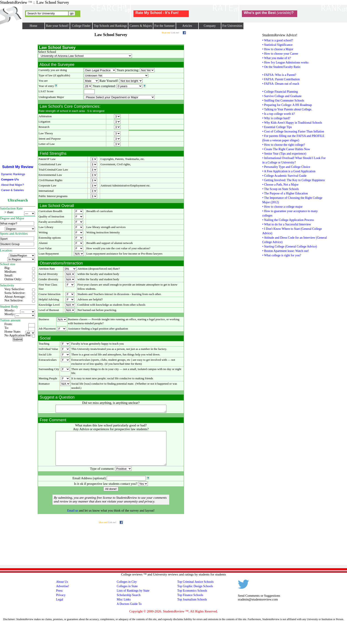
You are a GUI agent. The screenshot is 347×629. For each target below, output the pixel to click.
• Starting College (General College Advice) (289, 246)
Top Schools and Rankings (110, 25)
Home (33, 25)
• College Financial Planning (280, 91)
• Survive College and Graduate (282, 96)
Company (210, 25)
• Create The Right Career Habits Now (286, 149)
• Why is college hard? (276, 118)
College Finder (81, 25)
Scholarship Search (129, 603)
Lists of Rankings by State (133, 598)
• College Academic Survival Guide (284, 175)
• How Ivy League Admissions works (285, 62)
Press (59, 598)
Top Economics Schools (192, 598)
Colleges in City (127, 589)
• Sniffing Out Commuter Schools (283, 100)
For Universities (232, 25)
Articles (187, 25)
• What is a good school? (277, 40)
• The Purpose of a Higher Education (285, 193)
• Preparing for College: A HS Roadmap (287, 105)
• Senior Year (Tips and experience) (284, 153)
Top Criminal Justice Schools (195, 589)
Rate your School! (57, 25)
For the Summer (164, 25)
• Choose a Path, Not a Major (280, 184)
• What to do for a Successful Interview (286, 224)
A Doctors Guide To (129, 612)
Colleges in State (127, 594)
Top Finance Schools (190, 603)
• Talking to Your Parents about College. (287, 109)
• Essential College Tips (277, 127)
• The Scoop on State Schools (280, 189)
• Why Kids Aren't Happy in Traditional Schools (292, 122)
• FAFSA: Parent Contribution (281, 79)
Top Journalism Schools (192, 607)
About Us (62, 589)
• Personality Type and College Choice (286, 167)
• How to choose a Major (277, 49)
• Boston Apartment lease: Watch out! (285, 251)
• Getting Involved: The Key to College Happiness (293, 180)
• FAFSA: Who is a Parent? (279, 75)
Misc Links (124, 607)
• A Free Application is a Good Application (288, 171)
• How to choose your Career (280, 53)
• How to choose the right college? (283, 144)
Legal (59, 607)
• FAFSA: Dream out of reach (280, 83)
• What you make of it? (276, 58)
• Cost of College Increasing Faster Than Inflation (293, 131)
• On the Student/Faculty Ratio (281, 67)
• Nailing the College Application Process (288, 220)
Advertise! (62, 594)
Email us (72, 518)
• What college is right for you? (281, 255)
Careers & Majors (140, 25)
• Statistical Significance (277, 44)
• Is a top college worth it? (278, 113)
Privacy (61, 603)
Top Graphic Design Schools (195, 594)
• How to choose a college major (282, 206)
